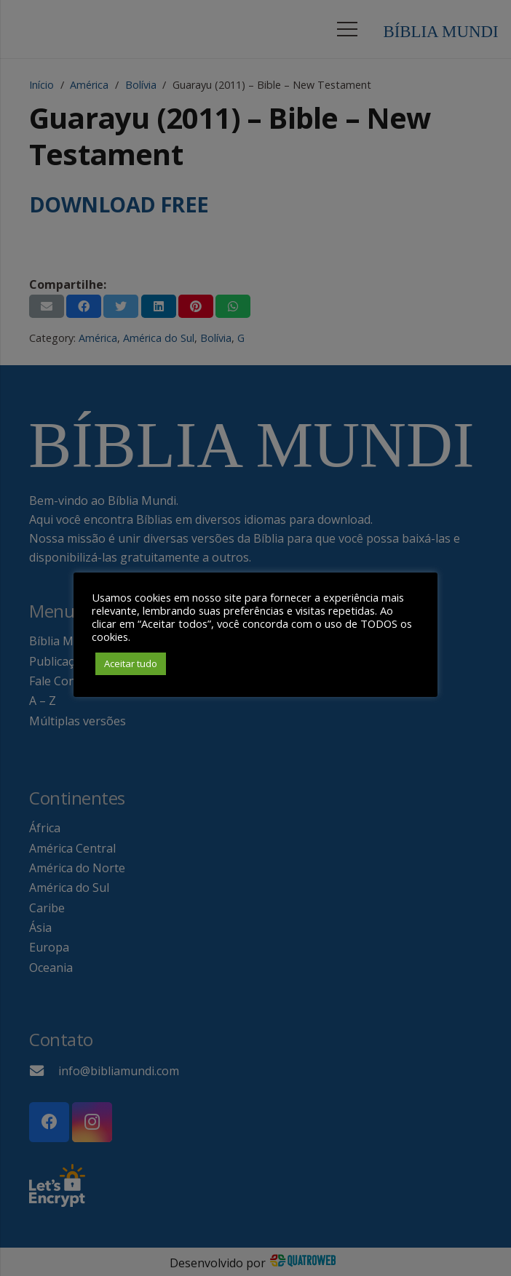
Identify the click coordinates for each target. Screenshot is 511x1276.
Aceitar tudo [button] (130, 663)
